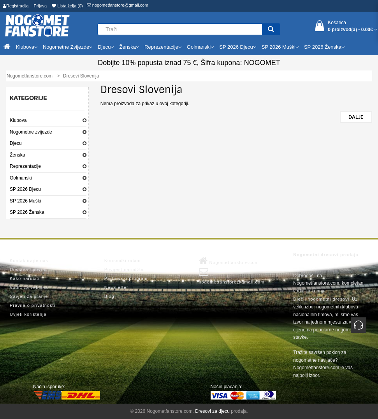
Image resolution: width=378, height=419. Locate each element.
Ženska (17, 155)
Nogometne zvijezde (31, 132)
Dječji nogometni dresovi (321, 299)
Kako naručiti (25, 278)
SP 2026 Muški (25, 201)
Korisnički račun (122, 260)
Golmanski (21, 178)
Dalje (356, 117)
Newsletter (116, 287)
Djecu (16, 143)
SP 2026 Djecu (25, 189)
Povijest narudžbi (124, 269)
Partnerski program (126, 278)
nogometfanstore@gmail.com (117, 5)
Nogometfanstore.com (229, 261)
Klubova (18, 120)
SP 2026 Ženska (27, 212)
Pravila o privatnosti (32, 305)
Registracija (15, 6)
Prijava (40, 6)
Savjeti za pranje (29, 296)
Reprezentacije (25, 166)
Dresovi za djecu (212, 411)
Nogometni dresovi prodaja (325, 254)
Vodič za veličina (29, 287)
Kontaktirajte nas (29, 260)
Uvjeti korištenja (28, 314)
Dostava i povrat (28, 269)
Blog (109, 296)
